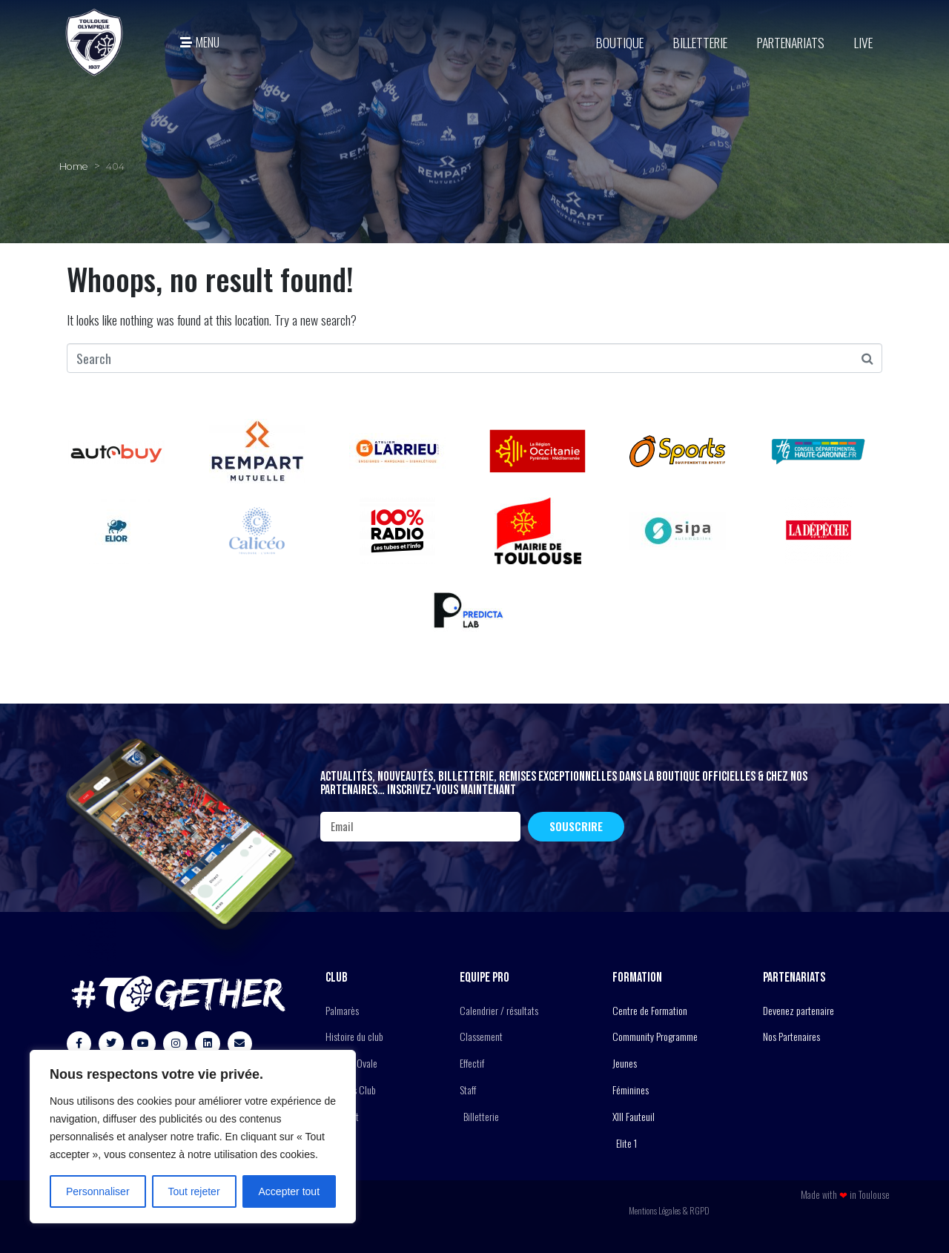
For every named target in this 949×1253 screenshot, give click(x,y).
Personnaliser (98, 1191)
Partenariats (790, 42)
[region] (193, 1136)
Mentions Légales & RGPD (669, 1210)
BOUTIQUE (620, 42)
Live (863, 42)
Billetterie (700, 42)
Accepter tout (289, 1191)
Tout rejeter (194, 1191)
